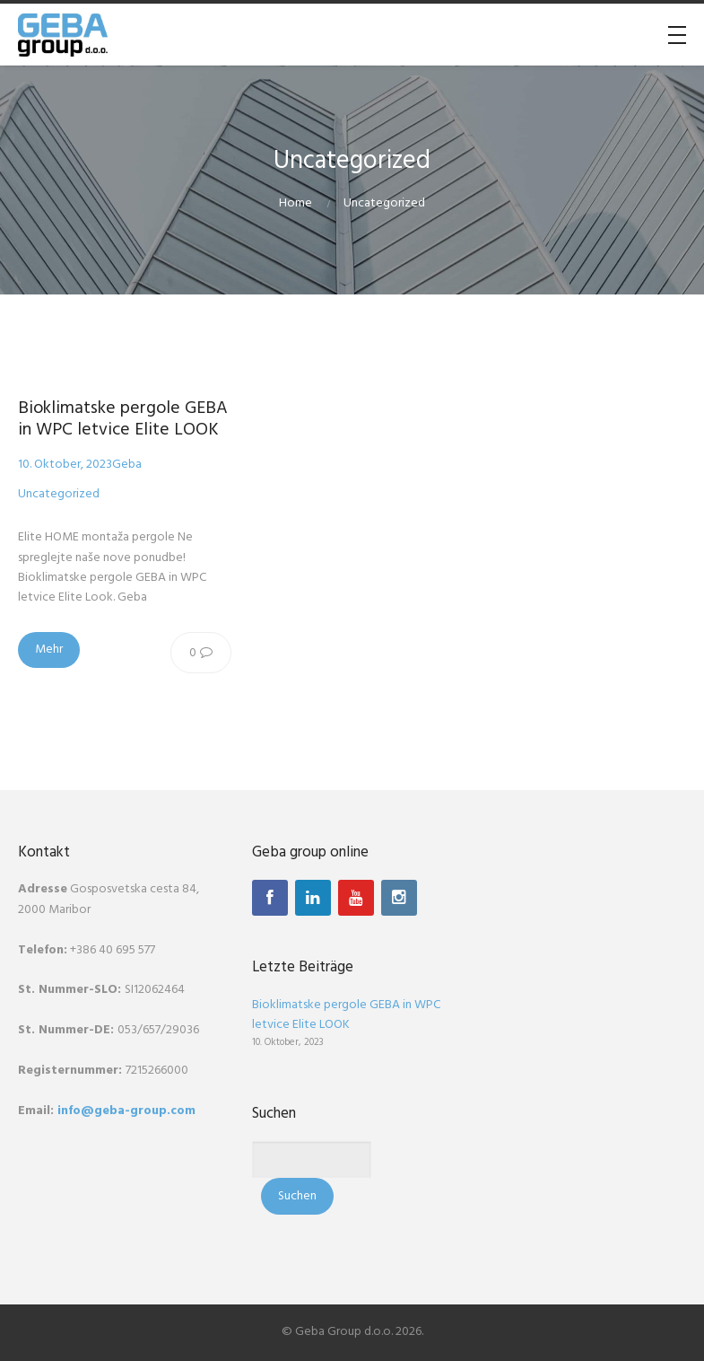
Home (295, 203)
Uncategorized (384, 203)
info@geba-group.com (126, 1111)
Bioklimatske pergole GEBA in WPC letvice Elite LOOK (123, 419)
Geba (127, 464)
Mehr (49, 649)
